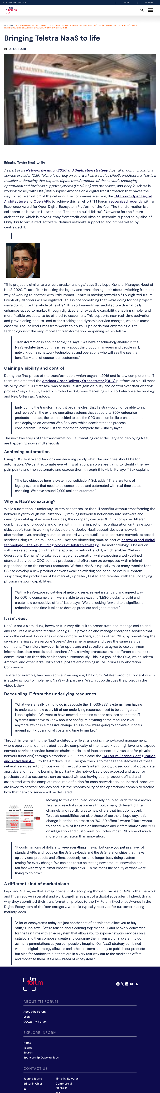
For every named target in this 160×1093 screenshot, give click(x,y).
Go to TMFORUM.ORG (14, 3)
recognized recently (126, 201)
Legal (27, 1016)
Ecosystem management (58, 25)
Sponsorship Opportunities (41, 1057)
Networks (41, 25)
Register (149, 2)
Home (27, 1043)
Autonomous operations (55, 28)
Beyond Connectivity (26, 25)
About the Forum (34, 1011)
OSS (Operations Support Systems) (114, 25)
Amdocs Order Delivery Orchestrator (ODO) (78, 381)
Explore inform (40, 1032)
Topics (27, 1048)
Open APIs (42, 201)
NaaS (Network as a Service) (83, 25)
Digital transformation (31, 28)
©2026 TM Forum (35, 1021)
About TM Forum (40, 1001)
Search (27, 1052)
